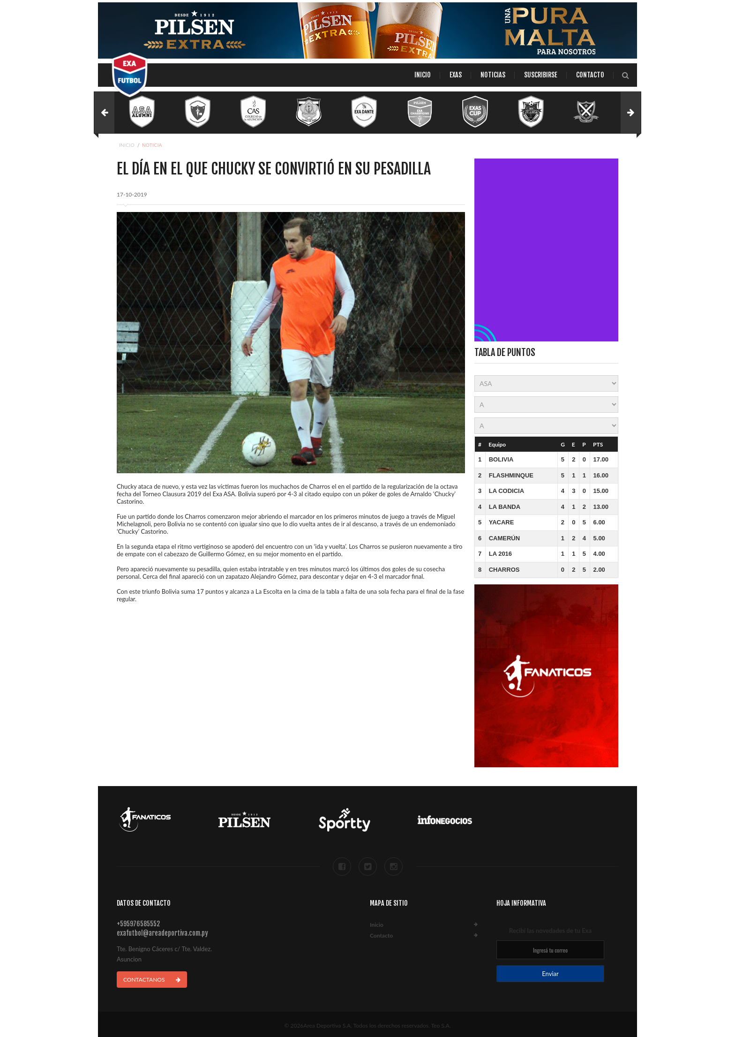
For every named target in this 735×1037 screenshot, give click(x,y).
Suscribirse (540, 75)
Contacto (590, 75)
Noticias (492, 75)
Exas (456, 75)
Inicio (422, 75)
